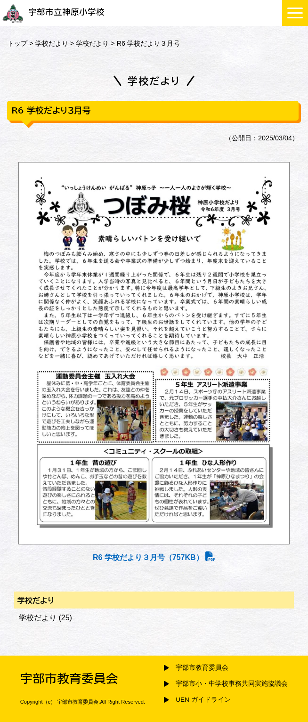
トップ (17, 43)
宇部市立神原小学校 (53, 12)
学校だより (51, 43)
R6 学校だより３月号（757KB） (154, 557)
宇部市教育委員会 (202, 667)
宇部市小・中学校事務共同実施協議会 (232, 683)
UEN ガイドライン (203, 699)
